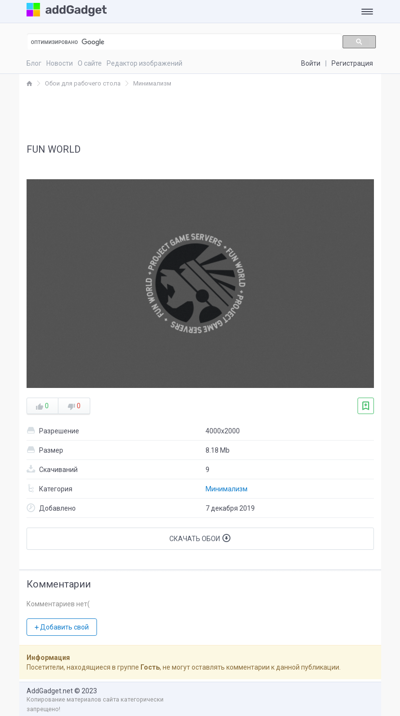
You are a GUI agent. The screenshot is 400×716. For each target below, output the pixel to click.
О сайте (90, 63)
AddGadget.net (50, 691)
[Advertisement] (200, 115)
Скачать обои (200, 538)
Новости (59, 63)
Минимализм (227, 489)
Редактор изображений (144, 63)
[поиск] (179, 42)
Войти (310, 63)
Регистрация (352, 63)
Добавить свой (62, 627)
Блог (34, 63)
